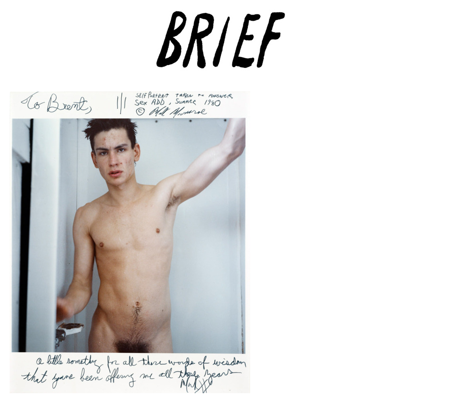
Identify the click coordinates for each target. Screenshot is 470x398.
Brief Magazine (235, 46)
